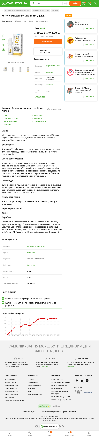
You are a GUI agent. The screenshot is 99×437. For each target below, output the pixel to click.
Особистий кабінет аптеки (60, 382)
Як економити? (10, 379)
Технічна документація (59, 385)
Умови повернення (11, 394)
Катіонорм (54, 10)
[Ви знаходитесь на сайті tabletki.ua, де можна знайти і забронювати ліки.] (14, 3)
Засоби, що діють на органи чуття (19, 10)
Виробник (7, 124)
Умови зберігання (10, 121)
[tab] (7, 21)
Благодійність (33, 382)
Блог (29, 391)
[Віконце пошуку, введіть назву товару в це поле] (55, 3)
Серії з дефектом (11, 388)
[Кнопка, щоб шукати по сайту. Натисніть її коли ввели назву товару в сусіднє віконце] (75, 3)
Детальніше (44, 366)
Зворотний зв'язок (34, 385)
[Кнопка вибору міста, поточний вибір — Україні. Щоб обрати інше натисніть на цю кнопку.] (43, 28)
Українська (43, 406)
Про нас (31, 379)
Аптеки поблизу (10, 382)
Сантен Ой (49, 85)
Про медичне (9, 398)
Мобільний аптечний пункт (14, 401)
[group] (48, 32)
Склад (6, 116)
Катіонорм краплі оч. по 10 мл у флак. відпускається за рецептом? (30, 304)
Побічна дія (38, 118)
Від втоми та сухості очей (41, 10)
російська (56, 406)
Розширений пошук (12, 385)
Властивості (38, 116)
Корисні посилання (35, 394)
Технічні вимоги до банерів (60, 397)
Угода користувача (29, 412)
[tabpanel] (32, 135)
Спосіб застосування (11, 118)
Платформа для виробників (61, 400)
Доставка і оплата (11, 391)
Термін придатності (41, 121)
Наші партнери (56, 388)
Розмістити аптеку (57, 379)
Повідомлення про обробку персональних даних (59, 412)
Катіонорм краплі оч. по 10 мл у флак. (23, 15)
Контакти (31, 388)
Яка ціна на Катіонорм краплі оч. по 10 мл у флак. (28, 299)
